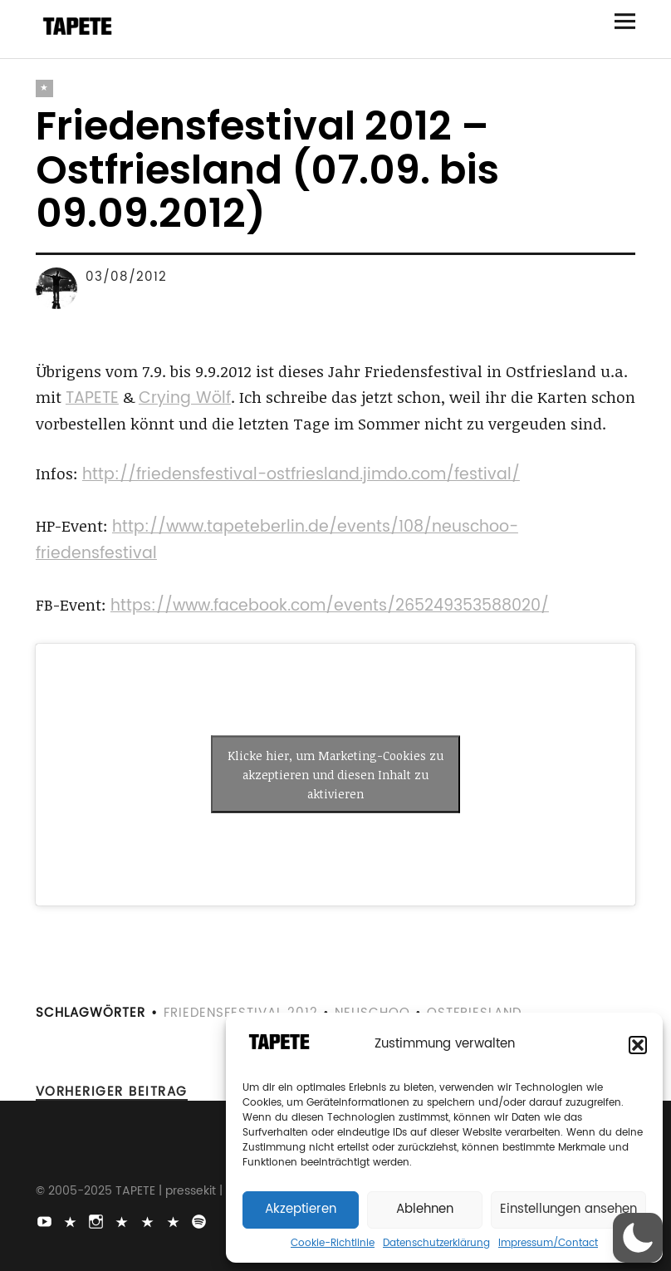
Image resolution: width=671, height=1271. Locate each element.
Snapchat (149, 1220)
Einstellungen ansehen (568, 1209)
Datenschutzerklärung (436, 1243)
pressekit (190, 1190)
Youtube (46, 1220)
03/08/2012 (126, 277)
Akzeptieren (300, 1209)
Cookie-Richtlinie (333, 1243)
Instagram (98, 1220)
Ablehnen (424, 1209)
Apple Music (175, 1220)
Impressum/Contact (548, 1243)
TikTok (72, 1220)
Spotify (201, 1220)
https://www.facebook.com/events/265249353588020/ (329, 606)
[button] (637, 1045)
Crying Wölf (185, 398)
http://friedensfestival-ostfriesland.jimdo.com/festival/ (301, 475)
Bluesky (123, 1220)
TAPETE (92, 398)
